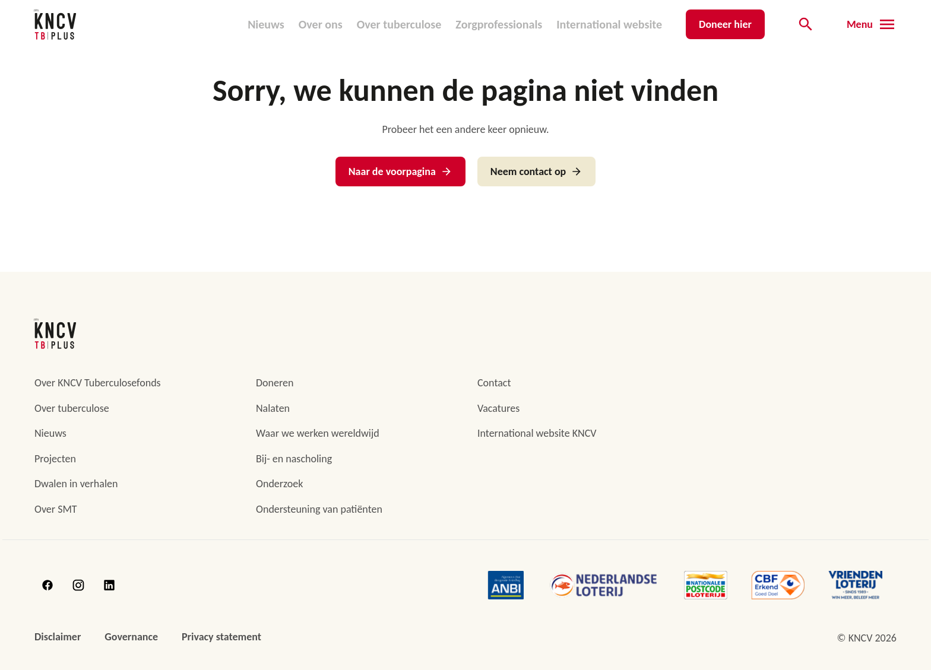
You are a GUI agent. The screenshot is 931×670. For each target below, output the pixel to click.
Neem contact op (536, 171)
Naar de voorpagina (400, 171)
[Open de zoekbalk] (805, 24)
